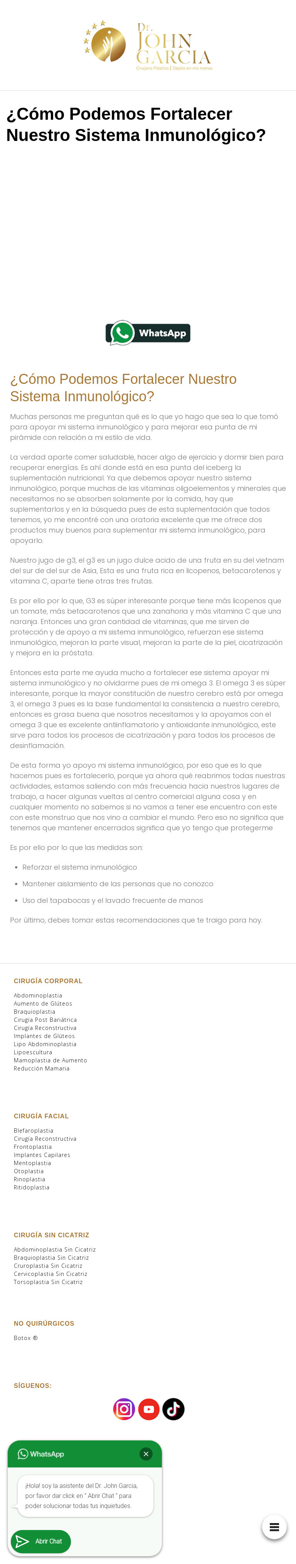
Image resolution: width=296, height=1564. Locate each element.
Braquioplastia (35, 1011)
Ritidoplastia (32, 1187)
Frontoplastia (33, 1146)
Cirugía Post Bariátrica (45, 1019)
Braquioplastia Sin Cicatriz (51, 1257)
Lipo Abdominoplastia (45, 1044)
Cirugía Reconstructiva (45, 1027)
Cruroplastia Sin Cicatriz (48, 1265)
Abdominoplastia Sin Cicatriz (55, 1249)
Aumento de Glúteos (43, 1003)
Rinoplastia (29, 1179)
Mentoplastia (32, 1163)
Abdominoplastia (38, 995)
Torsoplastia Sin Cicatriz (48, 1282)
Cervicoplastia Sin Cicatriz (50, 1273)
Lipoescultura (33, 1052)
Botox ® (26, 1338)
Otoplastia (29, 1171)
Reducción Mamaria (42, 1068)
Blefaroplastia (34, 1130)
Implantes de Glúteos (44, 1036)
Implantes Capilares (42, 1155)
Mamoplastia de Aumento (50, 1060)
